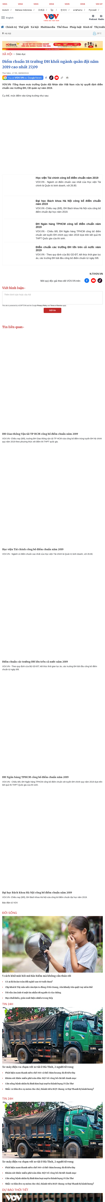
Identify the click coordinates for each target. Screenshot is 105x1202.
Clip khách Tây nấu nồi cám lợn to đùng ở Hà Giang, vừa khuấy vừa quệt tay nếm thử (48, 987)
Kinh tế (87, 27)
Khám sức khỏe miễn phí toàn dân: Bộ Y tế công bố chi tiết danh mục (40, 1078)
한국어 (65, 10)
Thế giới (24, 27)
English (10, 18)
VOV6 (82, 4)
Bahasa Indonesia (25, 10)
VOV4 (51, 4)
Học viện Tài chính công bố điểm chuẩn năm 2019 (67, 177)
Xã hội (35, 27)
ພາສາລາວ (79, 10)
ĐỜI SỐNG (9, 912)
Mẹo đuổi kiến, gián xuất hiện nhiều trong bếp (29, 998)
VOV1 (4, 4)
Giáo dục (21, 54)
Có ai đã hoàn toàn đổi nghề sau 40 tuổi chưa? (29, 981)
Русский (94, 10)
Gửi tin (52, 310)
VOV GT (99, 4)
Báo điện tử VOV (10, 903)
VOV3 (36, 4)
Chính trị (11, 27)
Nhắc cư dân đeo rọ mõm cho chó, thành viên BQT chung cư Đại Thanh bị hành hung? (49, 1089)
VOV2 (20, 4)
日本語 (43, 10)
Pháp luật (75, 27)
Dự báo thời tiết (15, 1189)
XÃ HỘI (7, 54)
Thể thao (62, 27)
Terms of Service (56, 305)
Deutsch (7, 10)
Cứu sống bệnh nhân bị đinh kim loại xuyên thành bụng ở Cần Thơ (39, 1083)
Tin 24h (7, 1004)
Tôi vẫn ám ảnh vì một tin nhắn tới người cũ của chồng (33, 992)
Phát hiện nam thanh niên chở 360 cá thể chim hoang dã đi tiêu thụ (40, 1072)
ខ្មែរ (54, 10)
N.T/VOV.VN (96, 274)
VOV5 (67, 4)
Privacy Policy (42, 305)
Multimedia (47, 27)
